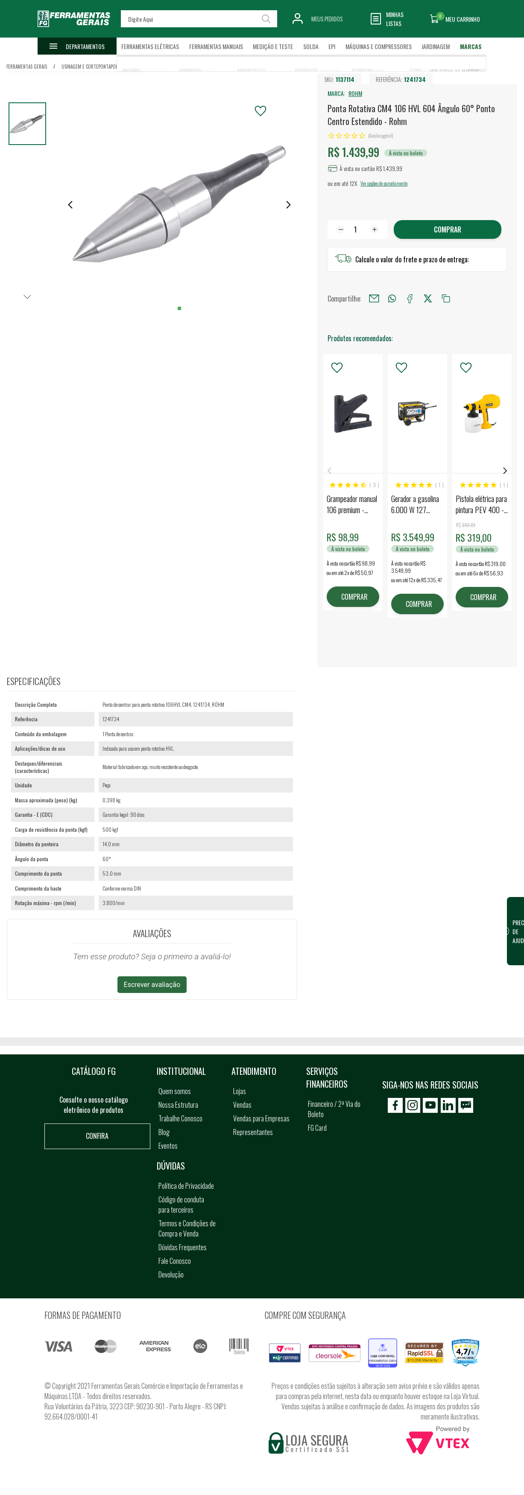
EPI (331, 46)
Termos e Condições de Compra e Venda (187, 1228)
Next (505, 470)
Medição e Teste (273, 46)
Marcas (471, 46)
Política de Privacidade (186, 1186)
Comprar (447, 229)
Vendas (242, 1105)
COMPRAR (354, 597)
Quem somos (174, 1091)
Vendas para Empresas (261, 1118)
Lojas (239, 1091)
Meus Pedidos (327, 18)
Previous (329, 470)
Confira (97, 1136)
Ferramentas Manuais (216, 46)
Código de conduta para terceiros (181, 1204)
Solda (311, 46)
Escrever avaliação (152, 985)
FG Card (317, 1128)
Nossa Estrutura (178, 1105)
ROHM (355, 93)
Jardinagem (436, 46)
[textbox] (199, 18)
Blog (164, 1132)
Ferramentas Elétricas (150, 46)
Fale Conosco (174, 1261)
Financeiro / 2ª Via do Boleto (334, 1109)
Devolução (171, 1274)
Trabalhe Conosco (180, 1118)
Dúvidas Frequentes (182, 1247)
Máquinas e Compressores (378, 46)
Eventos (168, 1146)
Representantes (253, 1132)
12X (353, 183)
